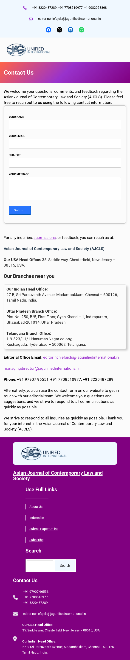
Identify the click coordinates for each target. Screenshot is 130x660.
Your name (65, 120)
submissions (45, 237)
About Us (35, 507)
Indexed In (36, 518)
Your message (65, 187)
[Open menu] (93, 50)
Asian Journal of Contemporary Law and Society (58, 475)
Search (65, 565)
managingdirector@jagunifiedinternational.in (42, 368)
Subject (65, 159)
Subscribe (36, 540)
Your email (65, 139)
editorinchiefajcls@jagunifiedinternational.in (81, 357)
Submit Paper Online (43, 529)
